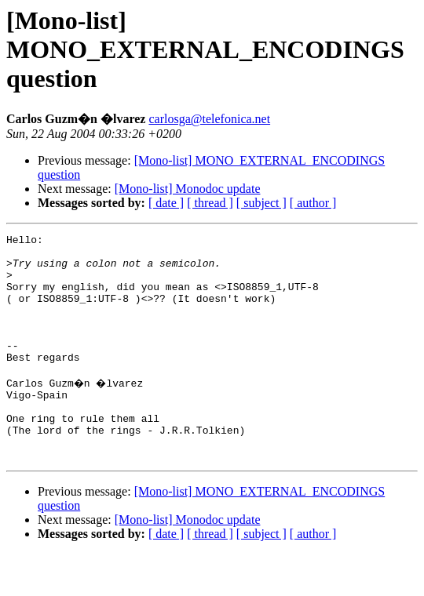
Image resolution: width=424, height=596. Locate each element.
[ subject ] (261, 202)
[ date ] (166, 202)
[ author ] (313, 202)
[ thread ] (210, 202)
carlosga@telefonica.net (209, 118)
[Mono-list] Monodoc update (188, 188)
